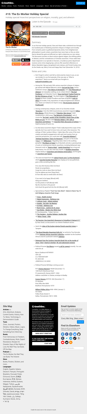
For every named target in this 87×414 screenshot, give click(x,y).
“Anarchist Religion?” (69, 136)
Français (13, 372)
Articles (6, 310)
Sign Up (80, 322)
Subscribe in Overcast (16, 64)
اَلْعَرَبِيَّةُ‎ (5, 389)
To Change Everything (11, 329)
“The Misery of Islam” (49, 143)
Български (7, 379)
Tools (15, 6)
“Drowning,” (39, 111)
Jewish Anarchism (64, 147)
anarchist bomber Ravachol (48, 160)
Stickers (6, 327)
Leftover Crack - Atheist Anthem (47, 201)
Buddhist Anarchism (72, 149)
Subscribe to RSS (16, 60)
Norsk (13, 399)
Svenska (6, 391)
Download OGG (57, 33)
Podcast (6, 352)
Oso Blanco (50, 246)
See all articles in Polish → (59, 6)
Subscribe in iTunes (25, 60)
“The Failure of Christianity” (56, 90)
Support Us (80, 3)
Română (17, 389)
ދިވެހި (13, 396)
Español (12, 369)
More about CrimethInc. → (45, 333)
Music (17, 327)
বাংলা (23, 389)
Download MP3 (40, 33)
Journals (11, 324)
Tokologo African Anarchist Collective (51, 234)
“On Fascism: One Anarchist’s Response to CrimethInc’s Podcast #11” (57, 220)
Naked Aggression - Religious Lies (48, 199)
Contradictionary (9, 339)
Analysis (18, 312)
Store (27, 6)
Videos (12, 327)
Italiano (18, 369)
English (5, 369)
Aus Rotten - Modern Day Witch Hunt (49, 210)
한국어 (10, 389)
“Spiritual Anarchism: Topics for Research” (49, 139)
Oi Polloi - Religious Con (45, 205)
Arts (4, 312)
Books (4, 6)
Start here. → (49, 343)
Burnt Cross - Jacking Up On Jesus (48, 208)
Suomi (13, 377)
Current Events (8, 315)
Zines (5, 324)
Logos (22, 327)
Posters (17, 324)
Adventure (10, 312)
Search (32, 6)
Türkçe (11, 384)
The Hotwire (14, 357)
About (47, 6)
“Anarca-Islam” (52, 147)
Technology (14, 317)
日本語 (18, 377)
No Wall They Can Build (15, 347)
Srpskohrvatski (17, 387)
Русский (13, 374)
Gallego (18, 396)
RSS (10, 309)
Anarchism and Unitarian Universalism (59, 152)
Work (17, 339)
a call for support (64, 246)
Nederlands (7, 387)
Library (9, 6)
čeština (13, 382)
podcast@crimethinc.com (20, 56)
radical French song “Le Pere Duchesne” (67, 158)
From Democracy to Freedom (13, 337)
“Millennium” (47, 141)
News (8, 317)
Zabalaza (61, 236)
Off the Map (7, 349)
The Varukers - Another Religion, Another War (52, 214)
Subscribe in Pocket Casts (25, 64)
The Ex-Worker (8, 354)
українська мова (13, 394)
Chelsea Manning (44, 269)
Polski (19, 374)
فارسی (17, 384)
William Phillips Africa (42, 289)
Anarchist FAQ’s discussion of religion (66, 122)
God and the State (68, 87)
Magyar (5, 384)
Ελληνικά (6, 377)
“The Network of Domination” (62, 115)
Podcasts (21, 6)
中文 (13, 379)
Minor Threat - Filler (44, 216)
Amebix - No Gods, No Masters (47, 203)
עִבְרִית (17, 391)
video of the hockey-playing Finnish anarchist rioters (59, 226)
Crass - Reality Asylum (44, 197)
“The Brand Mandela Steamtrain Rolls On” (48, 232)
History (16, 315)
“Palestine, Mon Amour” (64, 113)
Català (9, 396)
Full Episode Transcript (39, 36)
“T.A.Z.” (37, 141)
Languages (40, 6)
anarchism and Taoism (44, 154)
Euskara (19, 382)
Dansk (12, 391)
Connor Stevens (40, 279)
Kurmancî (6, 399)
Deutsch (6, 372)
